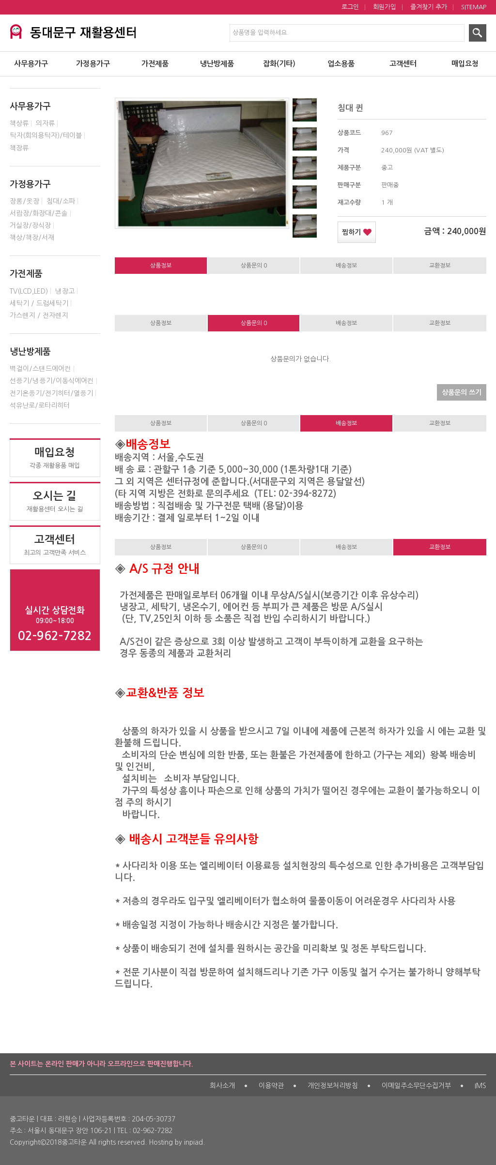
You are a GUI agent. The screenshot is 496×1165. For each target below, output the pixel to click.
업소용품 (341, 63)
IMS (480, 1085)
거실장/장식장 (30, 225)
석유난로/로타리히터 (40, 405)
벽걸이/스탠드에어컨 (40, 368)
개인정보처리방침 (333, 1085)
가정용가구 (93, 63)
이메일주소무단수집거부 (416, 1085)
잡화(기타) (279, 63)
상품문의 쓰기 (459, 390)
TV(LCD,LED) (29, 291)
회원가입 (384, 7)
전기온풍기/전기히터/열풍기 (51, 393)
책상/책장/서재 (32, 237)
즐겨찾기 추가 (428, 7)
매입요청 (465, 63)
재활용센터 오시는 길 (55, 501)
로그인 (350, 7)
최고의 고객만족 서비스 (55, 545)
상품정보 (160, 266)
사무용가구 (31, 63)
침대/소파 (60, 201)
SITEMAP (473, 7)
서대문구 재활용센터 (73, 30)
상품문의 (254, 265)
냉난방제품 (217, 63)
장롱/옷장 (24, 201)
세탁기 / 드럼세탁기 (39, 303)
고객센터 (403, 63)
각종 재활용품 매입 (55, 458)
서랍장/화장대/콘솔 (39, 213)
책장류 (19, 148)
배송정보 (346, 266)
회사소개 (222, 1085)
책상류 (19, 123)
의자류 (45, 123)
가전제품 (155, 63)
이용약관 (271, 1085)
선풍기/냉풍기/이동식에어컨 (52, 380)
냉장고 (65, 291)
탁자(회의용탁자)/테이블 (46, 135)
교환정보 (439, 266)
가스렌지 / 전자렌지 (39, 315)
